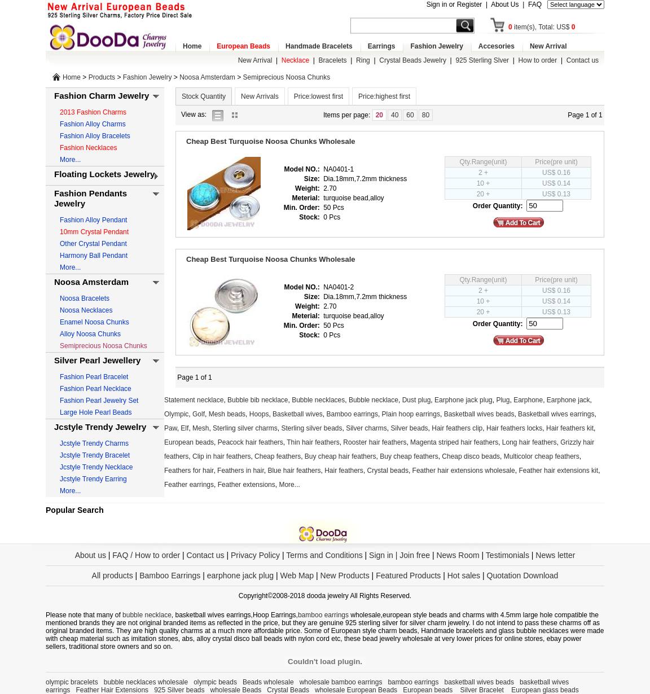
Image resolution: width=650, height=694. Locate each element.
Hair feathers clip (457, 428)
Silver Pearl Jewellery (97, 360)
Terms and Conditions (324, 555)
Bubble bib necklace (257, 400)
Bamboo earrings (352, 414)
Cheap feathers (277, 456)
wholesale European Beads (356, 690)
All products (112, 575)
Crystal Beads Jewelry (412, 60)
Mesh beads (227, 414)
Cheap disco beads (471, 456)
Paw (170, 428)
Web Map (297, 575)
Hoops (259, 414)
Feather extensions (246, 485)
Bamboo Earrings (169, 575)
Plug (503, 400)
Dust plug (416, 400)
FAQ (535, 4)
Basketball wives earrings (556, 414)
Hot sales (463, 575)
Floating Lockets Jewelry (104, 174)
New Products (345, 575)
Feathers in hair (240, 471)
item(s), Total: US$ (542, 27)
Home (192, 46)
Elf (184, 428)
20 (379, 115)
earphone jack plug (240, 575)
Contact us (582, 60)
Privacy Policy (255, 555)
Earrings (382, 46)
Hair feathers (343, 471)
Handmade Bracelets (319, 46)
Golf (198, 414)
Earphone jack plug (463, 400)
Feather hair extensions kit (558, 471)
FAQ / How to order (146, 555)
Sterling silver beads (311, 428)
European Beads (243, 46)
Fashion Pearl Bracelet (94, 377)
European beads (189, 442)
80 (425, 115)
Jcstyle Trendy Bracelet (95, 455)
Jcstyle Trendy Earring (93, 479)
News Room (458, 555)
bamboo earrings (323, 615)
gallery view (237, 115)
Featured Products (408, 575)
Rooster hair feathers (374, 442)
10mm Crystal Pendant (94, 232)
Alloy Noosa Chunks (90, 334)
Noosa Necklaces (86, 310)
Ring (363, 60)
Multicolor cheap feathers (541, 456)
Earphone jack (568, 400)
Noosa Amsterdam (207, 77)
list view (220, 115)
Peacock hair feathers (250, 442)
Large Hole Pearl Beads (95, 412)
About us (90, 555)
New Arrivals (260, 96)
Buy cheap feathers (409, 456)
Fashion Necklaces (88, 148)
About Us (505, 4)
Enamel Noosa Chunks (94, 322)
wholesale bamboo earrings (341, 682)
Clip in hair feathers (221, 456)
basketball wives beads (479, 682)
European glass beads (544, 690)
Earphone (528, 400)
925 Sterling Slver (482, 60)
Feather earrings (189, 485)
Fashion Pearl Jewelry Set (99, 401)
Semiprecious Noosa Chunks (287, 77)
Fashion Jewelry (436, 46)
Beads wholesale (268, 682)
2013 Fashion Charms (93, 112)
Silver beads (409, 428)
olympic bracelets (72, 682)
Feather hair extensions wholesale (463, 471)
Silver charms (366, 428)
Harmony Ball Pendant (94, 256)
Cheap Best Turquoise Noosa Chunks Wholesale (270, 141)
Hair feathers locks (514, 428)
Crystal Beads (288, 690)
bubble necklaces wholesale (146, 682)
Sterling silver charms (245, 428)
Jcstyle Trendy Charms (94, 443)
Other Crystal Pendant (93, 244)
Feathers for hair (188, 471)
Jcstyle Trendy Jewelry (100, 427)
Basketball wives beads (479, 414)
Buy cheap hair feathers (340, 456)
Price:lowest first (318, 96)
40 (394, 115)
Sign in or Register (454, 4)
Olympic (176, 414)
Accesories (496, 46)
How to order (538, 60)
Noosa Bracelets (84, 298)
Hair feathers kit (570, 428)
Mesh (200, 428)
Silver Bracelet (483, 690)
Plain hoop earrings (411, 414)
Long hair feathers (529, 442)
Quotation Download (523, 575)
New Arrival (548, 46)
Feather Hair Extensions (112, 690)
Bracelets (333, 60)
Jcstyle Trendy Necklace (96, 467)
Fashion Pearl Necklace (95, 389)
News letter (555, 555)
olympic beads (215, 682)
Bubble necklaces (318, 400)
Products (102, 77)
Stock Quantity (204, 96)
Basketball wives (298, 414)
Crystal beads (388, 471)
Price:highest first (384, 96)
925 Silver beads (179, 690)
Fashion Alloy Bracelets (95, 136)
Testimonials (507, 555)
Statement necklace (193, 400)
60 (410, 115)
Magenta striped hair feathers (454, 442)
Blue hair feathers (293, 471)
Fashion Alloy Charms (93, 124)
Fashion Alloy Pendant (93, 220)
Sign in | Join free (399, 555)
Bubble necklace (373, 400)
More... (70, 160)
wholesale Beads (236, 690)
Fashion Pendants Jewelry (90, 198)
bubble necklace (147, 615)
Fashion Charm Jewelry (101, 95)
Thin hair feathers (313, 442)
